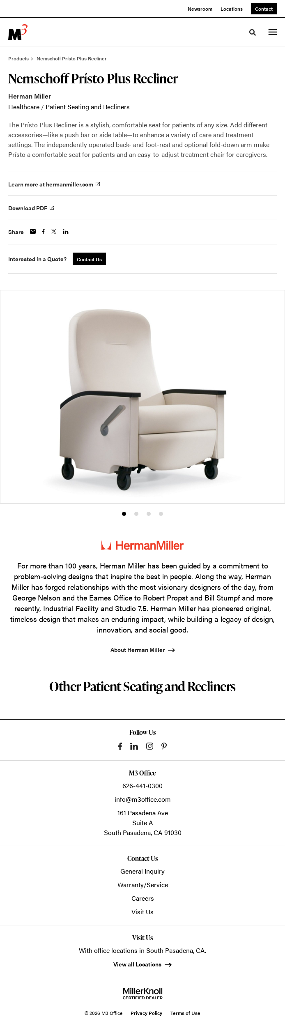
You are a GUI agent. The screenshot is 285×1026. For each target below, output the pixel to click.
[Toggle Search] (252, 32)
